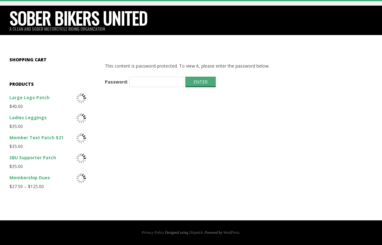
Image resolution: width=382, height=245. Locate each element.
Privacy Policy (153, 232)
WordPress (231, 232)
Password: (144, 82)
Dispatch (196, 232)
